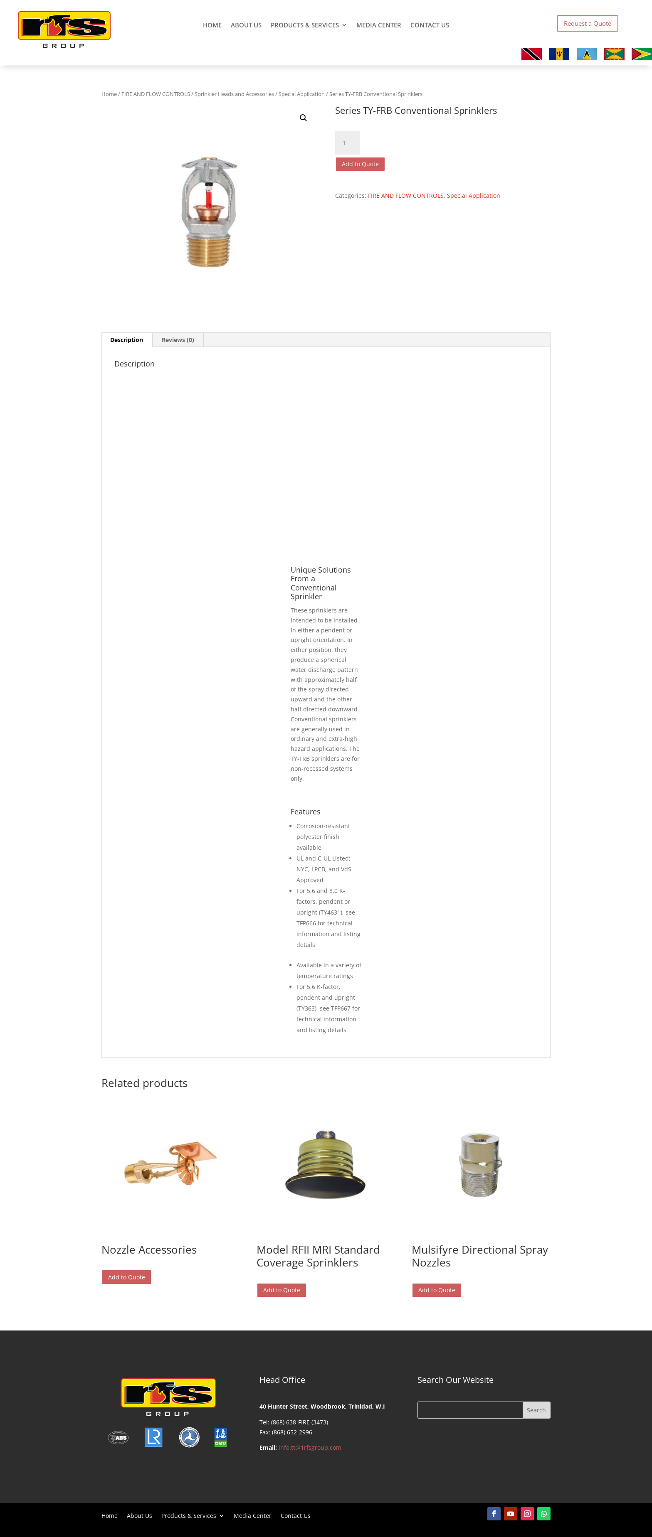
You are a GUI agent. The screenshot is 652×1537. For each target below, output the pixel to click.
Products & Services (305, 25)
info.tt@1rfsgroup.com (310, 1447)
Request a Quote (587, 23)
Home (212, 25)
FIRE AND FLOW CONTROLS (155, 94)
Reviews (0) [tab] (178, 340)
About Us (246, 25)
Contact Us (429, 25)
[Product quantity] (347, 143)
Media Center (378, 25)
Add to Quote (360, 164)
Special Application (302, 94)
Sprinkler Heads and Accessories (234, 94)
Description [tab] (126, 340)
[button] (303, 118)
